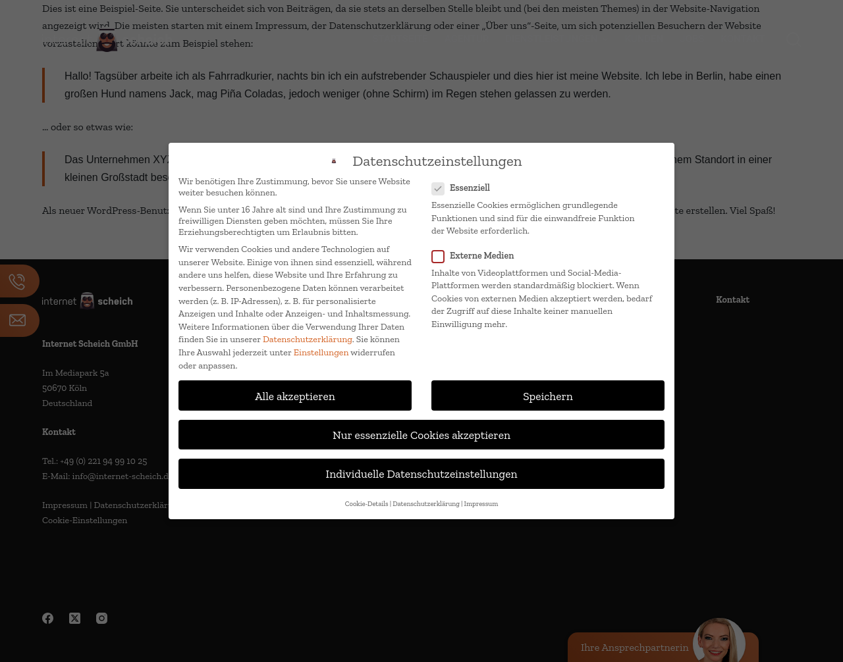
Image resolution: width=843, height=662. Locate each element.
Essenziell (465, 187)
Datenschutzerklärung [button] (426, 503)
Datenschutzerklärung (307, 339)
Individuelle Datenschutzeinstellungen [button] (422, 473)
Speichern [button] (548, 396)
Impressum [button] (481, 503)
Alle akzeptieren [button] (295, 396)
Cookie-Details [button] (367, 503)
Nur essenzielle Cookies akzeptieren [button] (421, 435)
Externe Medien (476, 255)
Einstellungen (321, 352)
